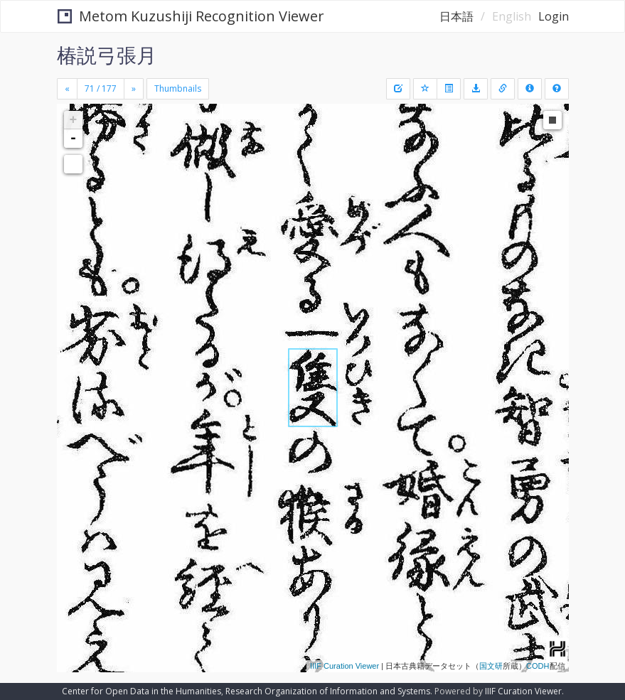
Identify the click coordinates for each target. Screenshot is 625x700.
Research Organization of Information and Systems (327, 691)
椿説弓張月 (106, 54)
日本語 (456, 16)
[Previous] (67, 88)
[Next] (134, 88)
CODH (537, 666)
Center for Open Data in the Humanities (141, 691)
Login (553, 16)
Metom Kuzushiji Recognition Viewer (191, 16)
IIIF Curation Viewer (344, 666)
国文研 (491, 666)
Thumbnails (177, 88)
